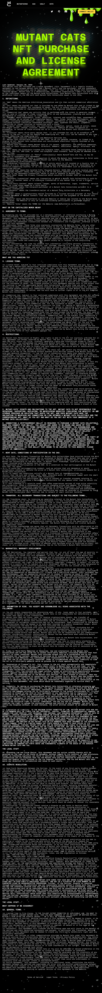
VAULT (42, 4)
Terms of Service (35, 977)
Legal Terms (52, 977)
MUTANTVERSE (22, 4)
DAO (33, 4)
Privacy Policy (68, 977)
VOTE (51, 4)
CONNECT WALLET (87, 11)
